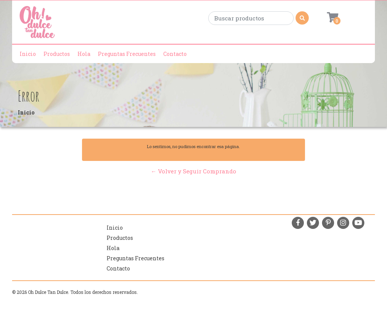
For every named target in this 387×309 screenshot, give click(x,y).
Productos (56, 53)
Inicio (28, 53)
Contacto (175, 53)
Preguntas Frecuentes (127, 53)
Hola (83, 53)
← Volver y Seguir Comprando (193, 171)
